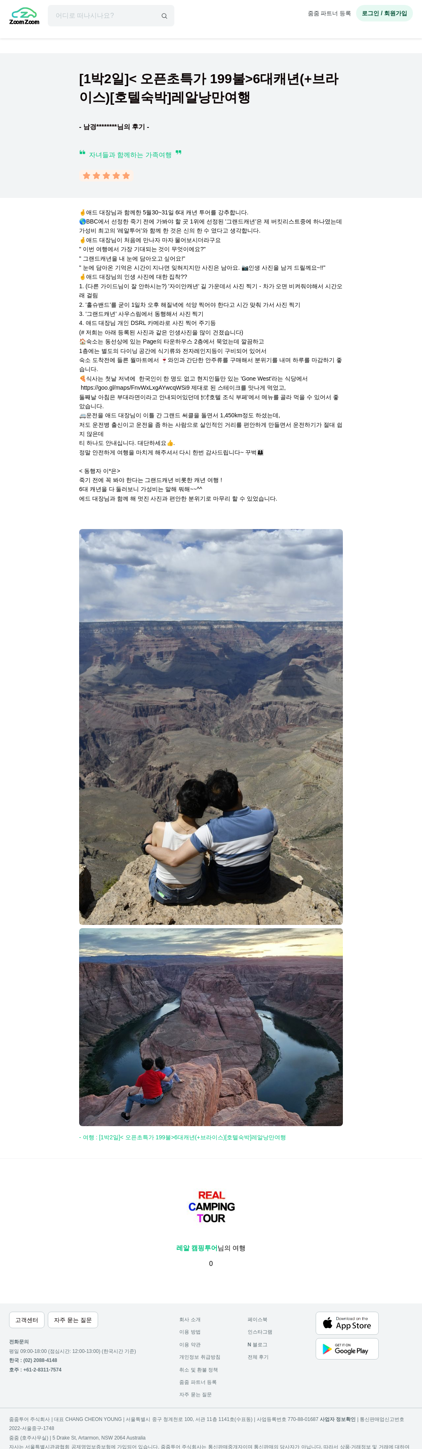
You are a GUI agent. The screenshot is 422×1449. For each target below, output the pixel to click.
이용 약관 (189, 1345)
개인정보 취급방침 (199, 1357)
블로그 (257, 1345)
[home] (24, 17)
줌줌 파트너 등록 (330, 13)
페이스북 (257, 1319)
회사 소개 (189, 1319)
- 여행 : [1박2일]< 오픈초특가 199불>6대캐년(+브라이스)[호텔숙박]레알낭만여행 (182, 1137)
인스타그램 (260, 1332)
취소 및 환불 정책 (198, 1370)
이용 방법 (189, 1332)
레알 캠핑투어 (197, 1247)
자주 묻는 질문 (195, 1394)
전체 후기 (258, 1357)
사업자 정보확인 (338, 1419)
